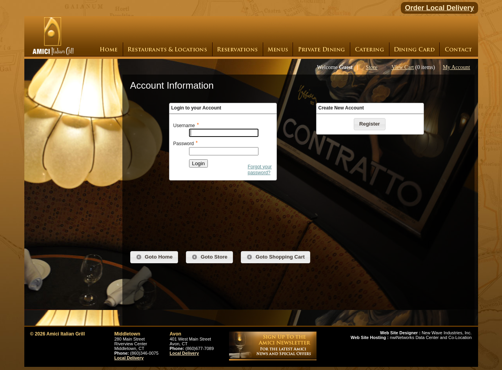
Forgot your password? (260, 170)
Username (184, 125)
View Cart (402, 67)
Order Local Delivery (439, 8)
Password (183, 143)
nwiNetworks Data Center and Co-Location (411, 337)
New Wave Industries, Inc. (426, 332)
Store (372, 67)
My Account (456, 67)
